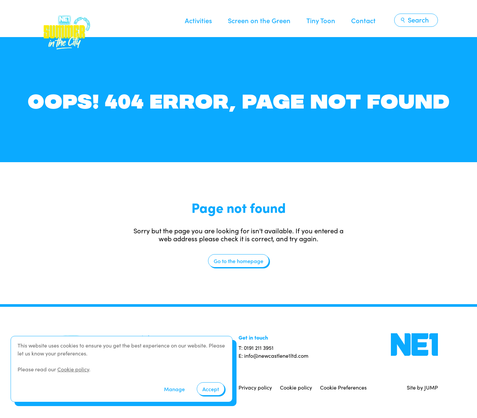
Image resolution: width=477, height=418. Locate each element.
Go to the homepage (238, 260)
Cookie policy (296, 387)
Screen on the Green (259, 20)
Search (414, 19)
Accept (210, 389)
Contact (363, 20)
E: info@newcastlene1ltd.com (273, 355)
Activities (198, 20)
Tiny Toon (320, 20)
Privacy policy (255, 387)
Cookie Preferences (343, 387)
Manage (174, 389)
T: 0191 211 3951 (256, 347)
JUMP (431, 387)
